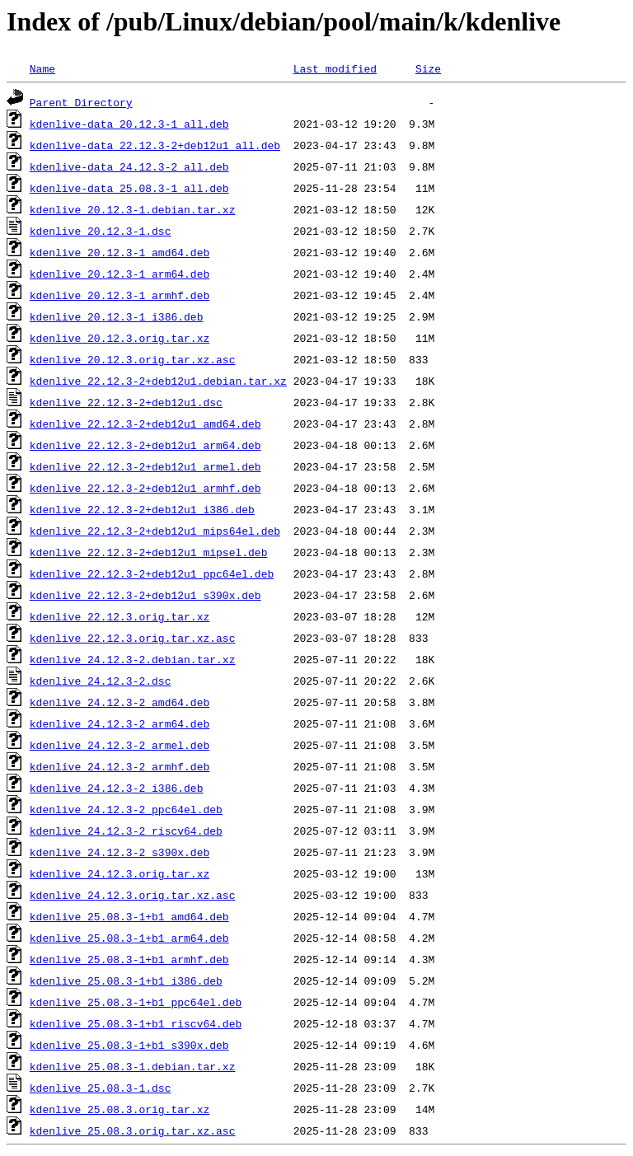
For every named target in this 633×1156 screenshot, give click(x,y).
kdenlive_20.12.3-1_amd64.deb (119, 252)
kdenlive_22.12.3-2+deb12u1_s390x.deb (145, 594)
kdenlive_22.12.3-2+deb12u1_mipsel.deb (149, 552)
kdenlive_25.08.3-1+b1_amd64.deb (129, 916)
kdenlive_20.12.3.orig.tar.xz (119, 337)
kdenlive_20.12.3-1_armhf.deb (119, 295)
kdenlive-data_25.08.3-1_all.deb (129, 187)
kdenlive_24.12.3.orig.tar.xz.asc (133, 894)
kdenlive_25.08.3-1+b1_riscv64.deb (135, 1023)
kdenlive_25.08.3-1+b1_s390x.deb (129, 1044)
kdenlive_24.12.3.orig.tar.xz (119, 873)
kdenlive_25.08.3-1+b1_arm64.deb (129, 937)
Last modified (335, 68)
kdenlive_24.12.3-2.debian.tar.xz (133, 659)
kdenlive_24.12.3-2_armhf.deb (119, 766)
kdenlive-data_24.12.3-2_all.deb (129, 166)
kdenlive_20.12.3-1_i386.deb (117, 316)
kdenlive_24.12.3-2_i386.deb (117, 787)
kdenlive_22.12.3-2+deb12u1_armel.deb (145, 466)
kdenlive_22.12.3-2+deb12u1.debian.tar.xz (158, 380)
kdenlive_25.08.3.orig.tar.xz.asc (133, 1130)
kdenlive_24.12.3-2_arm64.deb (119, 723)
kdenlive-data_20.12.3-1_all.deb (129, 123)
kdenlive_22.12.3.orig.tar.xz (119, 616)
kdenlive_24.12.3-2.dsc (100, 680)
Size (428, 68)
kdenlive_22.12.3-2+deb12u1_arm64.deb (145, 445)
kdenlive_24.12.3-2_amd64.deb (119, 702)
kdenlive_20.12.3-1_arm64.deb (119, 273)
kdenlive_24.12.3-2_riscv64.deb (126, 830)
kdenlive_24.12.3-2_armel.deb (119, 744)
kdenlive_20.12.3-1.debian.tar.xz (133, 209)
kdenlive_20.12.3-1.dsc (100, 230)
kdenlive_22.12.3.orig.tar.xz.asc (133, 637)
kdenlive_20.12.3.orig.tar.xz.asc (133, 359)
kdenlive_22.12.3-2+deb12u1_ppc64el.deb (152, 573)
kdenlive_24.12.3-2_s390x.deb (119, 852)
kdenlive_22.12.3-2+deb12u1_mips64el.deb (155, 530)
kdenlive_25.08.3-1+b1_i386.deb (126, 980)
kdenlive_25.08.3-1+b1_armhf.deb (129, 959)
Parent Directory (81, 102)
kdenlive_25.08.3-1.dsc (100, 1087)
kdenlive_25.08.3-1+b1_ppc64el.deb (135, 1002)
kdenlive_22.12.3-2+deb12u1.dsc (126, 402)
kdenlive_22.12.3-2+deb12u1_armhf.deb (145, 487)
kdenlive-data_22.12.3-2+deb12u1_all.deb (155, 145)
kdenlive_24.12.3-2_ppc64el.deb (126, 809)
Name (42, 68)
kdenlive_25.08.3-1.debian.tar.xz (133, 1066)
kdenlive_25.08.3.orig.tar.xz (119, 1109)
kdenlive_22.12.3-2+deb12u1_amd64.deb (145, 423)
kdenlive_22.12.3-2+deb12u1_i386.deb (142, 509)
